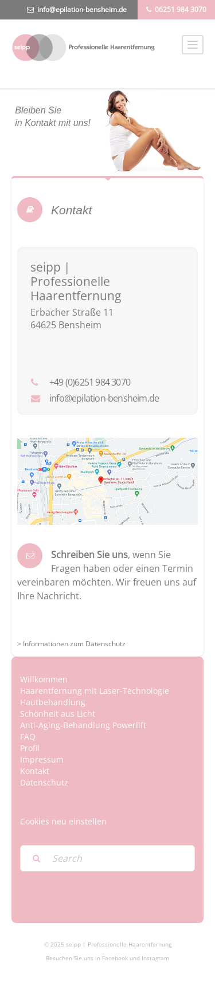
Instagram (155, 958)
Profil (30, 748)
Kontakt (34, 770)
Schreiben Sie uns (89, 554)
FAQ (28, 736)
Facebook (115, 958)
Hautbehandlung (52, 702)
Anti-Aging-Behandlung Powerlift (83, 725)
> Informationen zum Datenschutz (71, 644)
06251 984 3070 (180, 9)
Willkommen (44, 679)
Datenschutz (44, 782)
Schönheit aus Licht (57, 713)
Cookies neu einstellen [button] (63, 821)
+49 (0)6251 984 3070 (89, 382)
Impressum (42, 759)
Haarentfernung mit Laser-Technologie (94, 690)
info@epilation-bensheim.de (82, 9)
